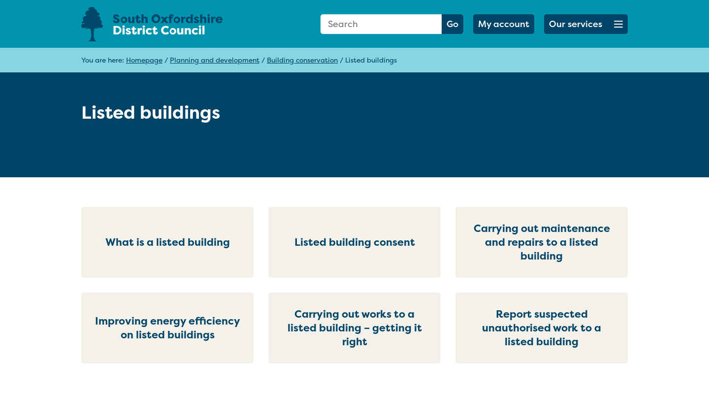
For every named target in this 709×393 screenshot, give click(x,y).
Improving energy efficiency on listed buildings (167, 328)
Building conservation (302, 60)
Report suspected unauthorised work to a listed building (541, 328)
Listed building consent (354, 242)
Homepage (144, 60)
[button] (586, 24)
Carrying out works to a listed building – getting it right (355, 328)
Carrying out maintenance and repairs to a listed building (542, 242)
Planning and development (214, 60)
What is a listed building (167, 242)
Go (452, 24)
